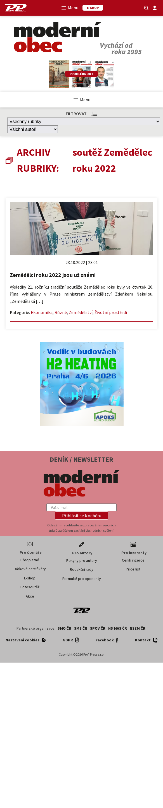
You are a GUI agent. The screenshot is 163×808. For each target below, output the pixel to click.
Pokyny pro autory (81, 560)
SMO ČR (64, 628)
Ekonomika (42, 312)
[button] (81, 515)
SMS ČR (80, 628)
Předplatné (29, 559)
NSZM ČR (137, 628)
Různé (61, 312)
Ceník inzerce (133, 560)
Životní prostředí (111, 312)
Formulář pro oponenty (81, 578)
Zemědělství (81, 312)
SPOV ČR (97, 628)
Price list (133, 569)
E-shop (30, 578)
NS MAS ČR (117, 628)
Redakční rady (81, 569)
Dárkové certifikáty (30, 568)
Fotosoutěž (29, 586)
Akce (30, 596)
